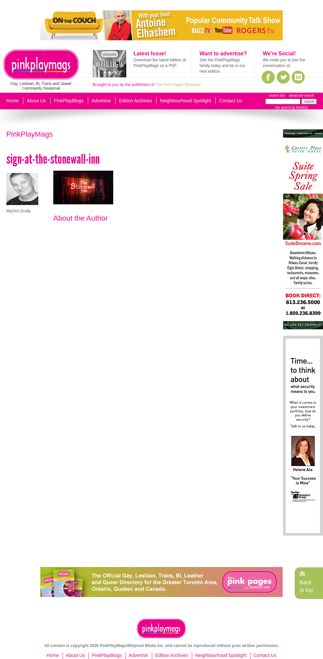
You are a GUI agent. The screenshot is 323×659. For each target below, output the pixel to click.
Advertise (101, 100)
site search (283, 107)
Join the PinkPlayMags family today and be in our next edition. (222, 66)
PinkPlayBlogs (69, 100)
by (299, 107)
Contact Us (230, 100)
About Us (36, 100)
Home (12, 100)
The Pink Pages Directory (178, 84)
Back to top (306, 586)
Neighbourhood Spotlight (185, 100)
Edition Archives (135, 100)
